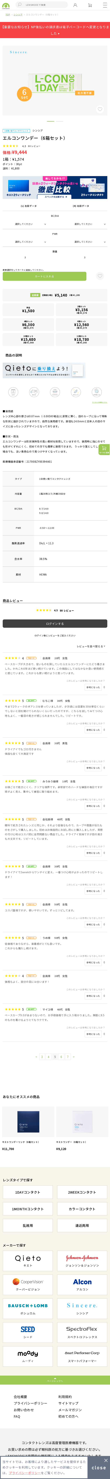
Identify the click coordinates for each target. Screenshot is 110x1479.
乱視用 (28, 1225)
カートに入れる (44, 276)
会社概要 (20, 1396)
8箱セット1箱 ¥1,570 (81, 324)
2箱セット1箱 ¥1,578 (81, 309)
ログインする (55, 623)
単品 (28, 309)
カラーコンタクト (82, 1208)
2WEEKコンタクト (82, 1192)
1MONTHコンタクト (28, 1208)
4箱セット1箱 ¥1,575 (28, 324)
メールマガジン (70, 1409)
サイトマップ (68, 1403)
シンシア (18, 14)
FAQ (17, 1416)
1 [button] (50, 122)
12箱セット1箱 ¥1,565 (81, 339)
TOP (8, 14)
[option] (28, 1129)
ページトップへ (55, 1380)
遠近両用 (82, 1225)
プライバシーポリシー (30, 1403)
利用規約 (65, 1396)
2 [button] (59, 122)
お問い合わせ (24, 1409)
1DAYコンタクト (28, 1192)
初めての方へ (68, 1416)
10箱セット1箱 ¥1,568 (28, 339)
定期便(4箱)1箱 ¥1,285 (61, 295)
